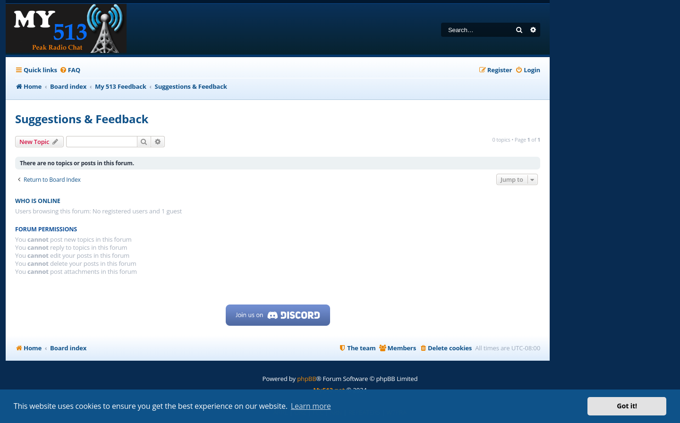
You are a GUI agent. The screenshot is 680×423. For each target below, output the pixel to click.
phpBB (306, 378)
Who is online (37, 201)
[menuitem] (70, 70)
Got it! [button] (627, 405)
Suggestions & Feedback (81, 119)
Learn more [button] (311, 406)
